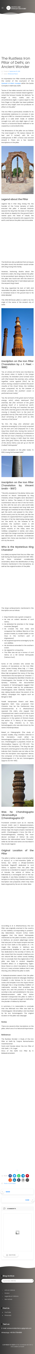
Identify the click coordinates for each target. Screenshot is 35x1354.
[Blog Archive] (17, 1281)
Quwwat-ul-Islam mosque (11, 83)
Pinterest (8, 1315)
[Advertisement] (17, 36)
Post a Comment (10, 1183)
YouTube (8, 1312)
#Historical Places (13, 74)
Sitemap (21, 1347)
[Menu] (2, 8)
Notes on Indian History (23, 1345)
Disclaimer (14, 1347)
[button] (10, 1175)
